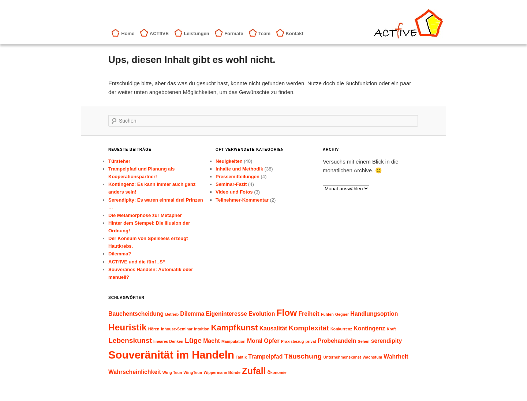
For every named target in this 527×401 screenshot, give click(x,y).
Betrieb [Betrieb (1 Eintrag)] (172, 314)
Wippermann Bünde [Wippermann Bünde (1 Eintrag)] (221, 372)
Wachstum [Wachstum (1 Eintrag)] (372, 357)
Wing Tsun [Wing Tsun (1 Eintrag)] (172, 372)
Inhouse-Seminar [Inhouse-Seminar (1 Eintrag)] (177, 329)
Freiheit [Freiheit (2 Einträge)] (308, 314)
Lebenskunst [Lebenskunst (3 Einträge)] (130, 340)
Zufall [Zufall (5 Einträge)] (254, 371)
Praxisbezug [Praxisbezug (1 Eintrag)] (292, 341)
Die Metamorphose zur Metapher (145, 215)
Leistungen (196, 33)
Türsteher (119, 161)
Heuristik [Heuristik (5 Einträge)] (127, 327)
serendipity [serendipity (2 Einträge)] (386, 341)
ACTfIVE (159, 33)
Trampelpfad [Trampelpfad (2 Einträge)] (265, 356)
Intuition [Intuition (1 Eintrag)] (201, 329)
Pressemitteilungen (237, 176)
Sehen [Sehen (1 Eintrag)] (364, 341)
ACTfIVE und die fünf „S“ (136, 262)
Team (264, 33)
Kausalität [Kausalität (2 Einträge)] (273, 328)
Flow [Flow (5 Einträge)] (287, 313)
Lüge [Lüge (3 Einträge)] (193, 340)
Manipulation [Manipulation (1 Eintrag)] (233, 341)
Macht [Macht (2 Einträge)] (211, 341)
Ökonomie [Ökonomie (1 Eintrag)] (276, 372)
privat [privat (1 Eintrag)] (311, 341)
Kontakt (294, 33)
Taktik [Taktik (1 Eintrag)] (241, 357)
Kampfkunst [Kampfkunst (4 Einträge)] (234, 327)
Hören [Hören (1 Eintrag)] (154, 329)
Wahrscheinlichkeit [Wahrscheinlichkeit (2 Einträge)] (134, 372)
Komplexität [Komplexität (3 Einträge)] (308, 328)
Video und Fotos (234, 192)
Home (127, 33)
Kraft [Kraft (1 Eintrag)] (391, 329)
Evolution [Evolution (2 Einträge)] (261, 314)
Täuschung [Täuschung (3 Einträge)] (303, 356)
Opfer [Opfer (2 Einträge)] (271, 341)
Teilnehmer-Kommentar (242, 200)
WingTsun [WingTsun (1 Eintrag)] (193, 372)
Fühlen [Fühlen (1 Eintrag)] (327, 314)
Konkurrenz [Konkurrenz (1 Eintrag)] (341, 329)
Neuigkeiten (229, 161)
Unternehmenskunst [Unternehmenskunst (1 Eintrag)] (342, 357)
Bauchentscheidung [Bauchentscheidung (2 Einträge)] (136, 314)
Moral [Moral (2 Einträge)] (254, 341)
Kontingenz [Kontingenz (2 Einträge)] (369, 328)
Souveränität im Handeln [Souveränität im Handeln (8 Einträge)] (171, 355)
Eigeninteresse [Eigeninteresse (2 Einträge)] (226, 314)
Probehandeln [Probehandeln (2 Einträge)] (337, 341)
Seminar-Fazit (231, 184)
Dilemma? (119, 253)
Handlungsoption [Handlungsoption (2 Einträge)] (374, 314)
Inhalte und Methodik (239, 169)
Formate (233, 33)
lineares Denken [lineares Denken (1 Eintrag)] (168, 341)
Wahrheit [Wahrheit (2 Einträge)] (396, 356)
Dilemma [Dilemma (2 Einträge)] (192, 314)
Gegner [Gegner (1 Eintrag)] (342, 314)
